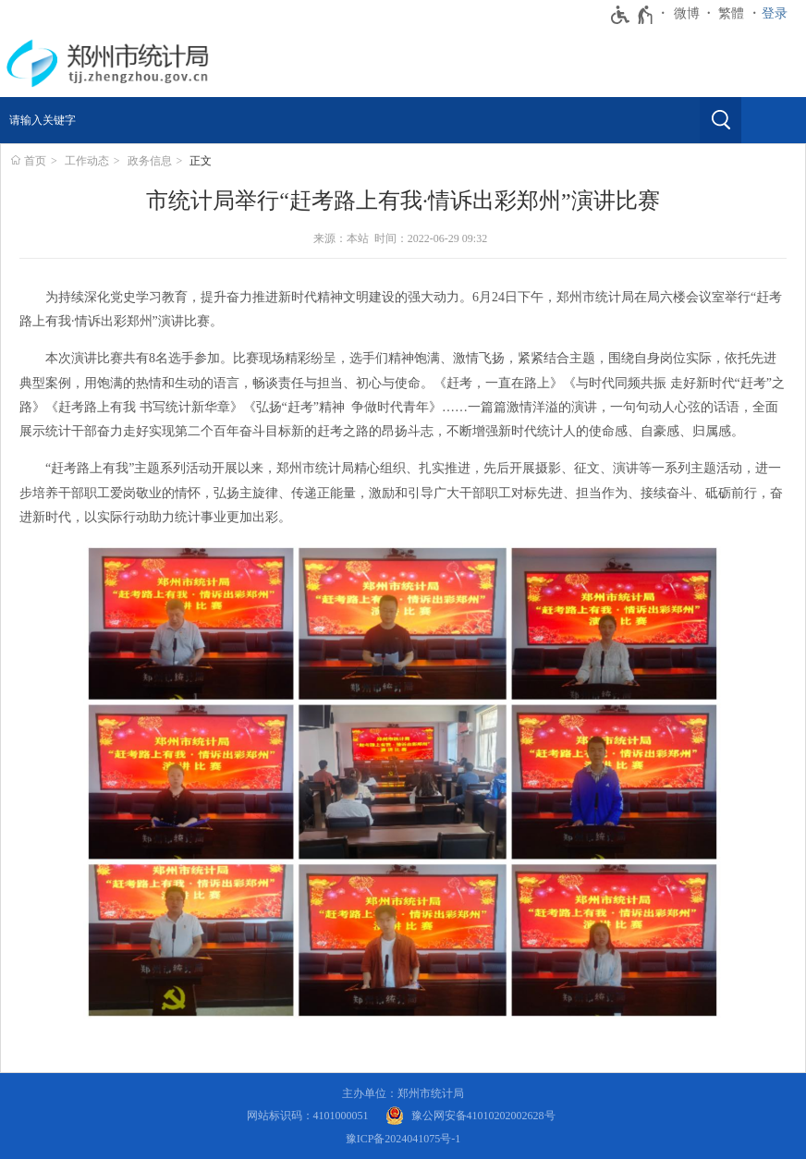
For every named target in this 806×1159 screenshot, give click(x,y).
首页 (35, 160)
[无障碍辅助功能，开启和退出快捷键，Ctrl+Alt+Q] (632, 15)
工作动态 (87, 160)
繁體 (731, 13)
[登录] (779, 14)
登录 (775, 13)
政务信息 (150, 160)
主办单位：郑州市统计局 (403, 1093)
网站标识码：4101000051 (308, 1115)
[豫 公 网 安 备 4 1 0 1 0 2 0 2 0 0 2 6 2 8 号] (470, 1116)
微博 (687, 13)
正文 (200, 160)
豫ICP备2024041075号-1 (403, 1138)
